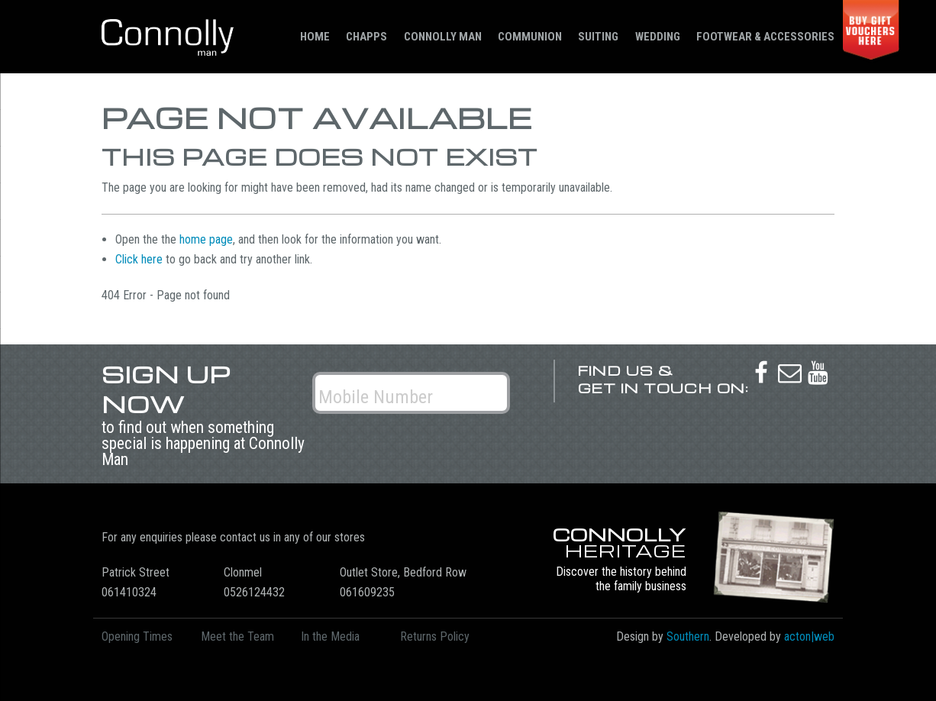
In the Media (330, 636)
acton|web (809, 636)
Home (315, 37)
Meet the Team (237, 636)
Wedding (657, 37)
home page (206, 239)
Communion (530, 37)
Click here (139, 259)
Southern (687, 636)
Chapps (366, 37)
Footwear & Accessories (765, 37)
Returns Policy (435, 636)
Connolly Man (443, 37)
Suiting (598, 37)
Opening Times (137, 636)
